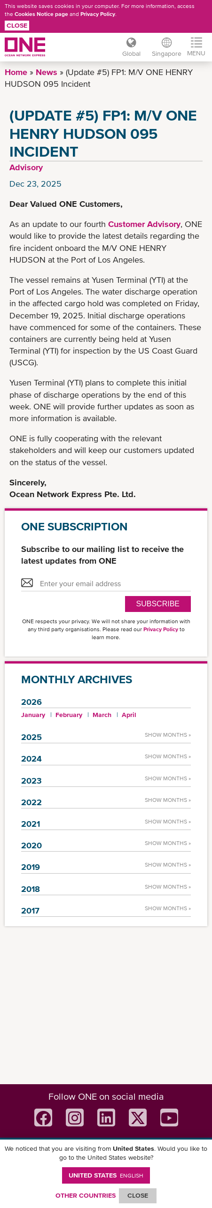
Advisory (26, 167)
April (129, 714)
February (68, 714)
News (46, 72)
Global (131, 53)
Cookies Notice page (41, 14)
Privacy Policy (97, 14)
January (33, 714)
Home (16, 72)
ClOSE (137, 1195)
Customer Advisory (144, 224)
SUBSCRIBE (158, 604)
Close (17, 25)
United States (106, 1175)
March (102, 714)
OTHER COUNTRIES (85, 1195)
